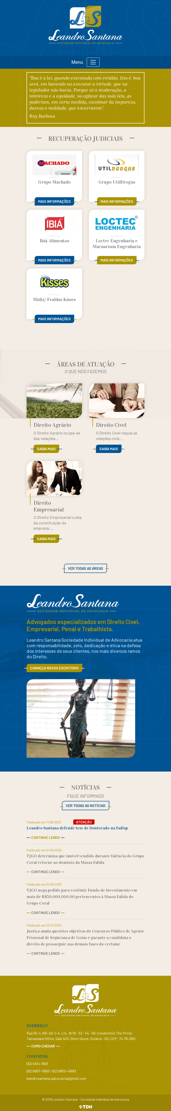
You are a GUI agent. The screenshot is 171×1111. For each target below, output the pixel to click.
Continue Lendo (45, 837)
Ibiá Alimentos (54, 240)
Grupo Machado (54, 182)
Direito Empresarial (49, 506)
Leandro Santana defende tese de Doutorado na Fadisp (77, 828)
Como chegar (43, 1046)
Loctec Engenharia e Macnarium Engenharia (117, 243)
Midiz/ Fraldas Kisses (54, 299)
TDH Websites (85, 1107)
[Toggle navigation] (93, 62)
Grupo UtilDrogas (116, 182)
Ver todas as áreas (85, 568)
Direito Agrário (52, 425)
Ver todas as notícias (85, 805)
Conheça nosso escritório (54, 668)
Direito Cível (111, 425)
